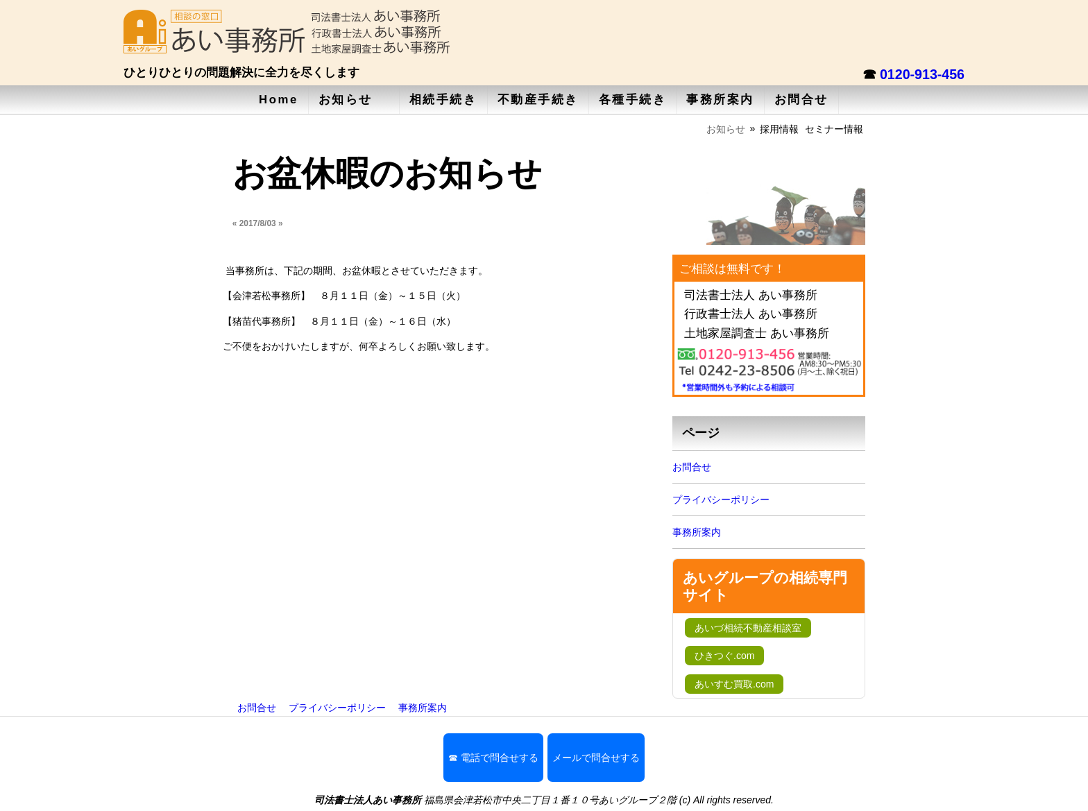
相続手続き (443, 99)
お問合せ (801, 99)
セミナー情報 (834, 129)
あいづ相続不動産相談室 (748, 627)
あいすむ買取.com (734, 684)
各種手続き (633, 99)
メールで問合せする (596, 757)
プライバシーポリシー (721, 499)
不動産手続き (538, 99)
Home (278, 99)
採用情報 (779, 129)
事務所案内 (720, 99)
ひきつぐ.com (724, 655)
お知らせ (345, 99)
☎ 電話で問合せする (493, 757)
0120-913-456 (922, 74)
